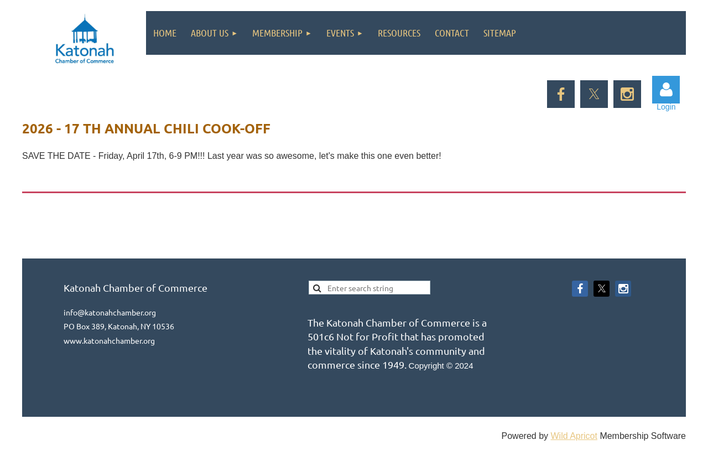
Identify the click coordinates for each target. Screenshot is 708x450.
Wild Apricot (573, 436)
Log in (666, 90)
